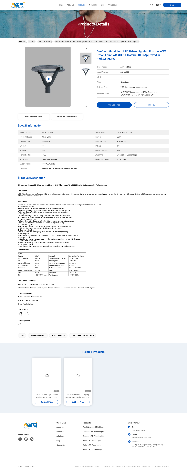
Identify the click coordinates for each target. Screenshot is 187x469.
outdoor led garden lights (82, 335)
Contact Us (60, 445)
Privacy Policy (23, 466)
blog (102, 5)
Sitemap (32, 466)
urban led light (58, 335)
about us (70, 5)
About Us (60, 427)
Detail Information (33, 117)
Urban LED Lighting (45, 41)
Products (32, 41)
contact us (112, 5)
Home (60, 5)
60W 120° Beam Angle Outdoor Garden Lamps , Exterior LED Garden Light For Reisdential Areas (46, 396)
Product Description (67, 117)
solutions (93, 5)
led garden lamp (37, 335)
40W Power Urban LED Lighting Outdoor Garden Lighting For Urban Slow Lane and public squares (77, 396)
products (81, 5)
